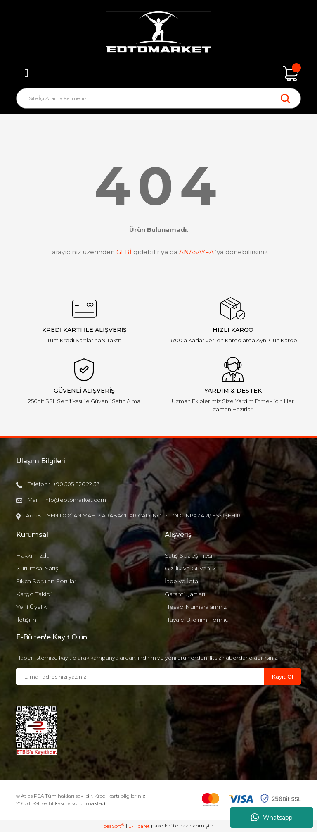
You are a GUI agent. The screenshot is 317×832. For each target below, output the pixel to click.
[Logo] (158, 33)
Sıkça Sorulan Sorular (46, 581)
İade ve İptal (182, 581)
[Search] (158, 98)
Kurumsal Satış (37, 568)
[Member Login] (158, 73)
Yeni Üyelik (31, 606)
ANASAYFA (196, 252)
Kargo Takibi (34, 594)
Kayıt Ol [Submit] (282, 676)
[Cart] (290, 73)
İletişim (26, 619)
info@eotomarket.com (75, 499)
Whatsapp (272, 817)
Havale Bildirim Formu (197, 619)
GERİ (124, 252)
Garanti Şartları (185, 594)
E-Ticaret (139, 826)
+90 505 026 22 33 (76, 484)
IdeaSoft (113, 825)
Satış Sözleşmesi (188, 555)
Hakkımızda (33, 555)
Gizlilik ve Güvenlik (190, 568)
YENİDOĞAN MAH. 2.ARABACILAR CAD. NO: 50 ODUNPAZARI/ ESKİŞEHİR (144, 515)
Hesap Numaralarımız (196, 606)
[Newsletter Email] (140, 676)
